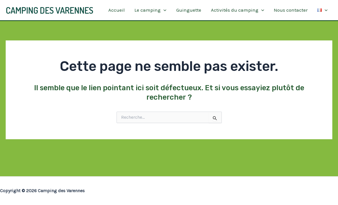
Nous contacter (291, 10)
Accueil (116, 10)
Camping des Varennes (49, 10)
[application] (163, 10)
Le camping (150, 10)
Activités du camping (237, 10)
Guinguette (188, 10)
